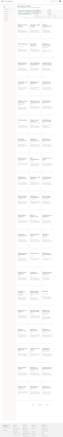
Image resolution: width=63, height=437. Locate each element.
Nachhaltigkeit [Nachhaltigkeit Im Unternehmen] (43, 434)
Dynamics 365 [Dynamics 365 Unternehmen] (33, 431)
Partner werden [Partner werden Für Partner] (24, 426)
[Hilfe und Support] (45, 1)
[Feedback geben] (43, 1)
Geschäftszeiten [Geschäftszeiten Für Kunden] (15, 426)
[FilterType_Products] (4, 14)
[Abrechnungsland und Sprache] (54, 1)
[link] (23, 29)
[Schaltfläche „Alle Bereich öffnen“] (3, 3)
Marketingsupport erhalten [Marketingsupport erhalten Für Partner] (26, 430)
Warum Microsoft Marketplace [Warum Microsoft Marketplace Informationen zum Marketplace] (6, 427)
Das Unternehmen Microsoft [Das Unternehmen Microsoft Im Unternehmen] (45, 428)
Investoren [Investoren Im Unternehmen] (43, 432)
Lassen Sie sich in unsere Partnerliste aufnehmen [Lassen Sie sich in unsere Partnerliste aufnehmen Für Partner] (25, 428)
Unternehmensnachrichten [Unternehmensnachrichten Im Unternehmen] (45, 429)
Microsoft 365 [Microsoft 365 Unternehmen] (33, 432)
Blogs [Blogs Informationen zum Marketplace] (3, 429)
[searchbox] (10, 9)
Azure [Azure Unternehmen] (32, 429)
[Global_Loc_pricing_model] (4, 20)
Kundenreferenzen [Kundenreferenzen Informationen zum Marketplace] (5, 430)
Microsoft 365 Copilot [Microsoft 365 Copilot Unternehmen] (34, 434)
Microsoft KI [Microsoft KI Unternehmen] (33, 426)
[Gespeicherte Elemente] (47, 1)
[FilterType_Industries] (4, 16)
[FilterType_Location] (4, 12)
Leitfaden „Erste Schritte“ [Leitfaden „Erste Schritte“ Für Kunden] (16, 428)
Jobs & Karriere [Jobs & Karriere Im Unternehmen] (43, 426)
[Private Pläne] (49, 1)
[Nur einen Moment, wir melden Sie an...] (60, 1)
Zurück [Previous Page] (33, 404)
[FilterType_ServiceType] (4, 18)
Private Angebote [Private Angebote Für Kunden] (15, 431)
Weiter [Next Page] (47, 404)
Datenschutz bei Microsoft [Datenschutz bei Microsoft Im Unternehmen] (45, 431)
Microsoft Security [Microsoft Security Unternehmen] (34, 428)
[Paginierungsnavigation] (40, 405)
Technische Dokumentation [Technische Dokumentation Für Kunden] (16, 429)
